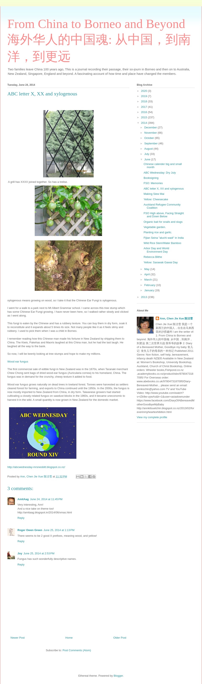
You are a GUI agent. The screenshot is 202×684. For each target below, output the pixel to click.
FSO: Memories (153, 183)
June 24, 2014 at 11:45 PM (46, 499)
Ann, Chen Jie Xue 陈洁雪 (176, 318)
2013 (144, 297)
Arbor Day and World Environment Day (156, 250)
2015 (144, 117)
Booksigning (151, 177)
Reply (20, 517)
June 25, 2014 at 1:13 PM (59, 530)
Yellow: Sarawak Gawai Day (161, 262)
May (147, 269)
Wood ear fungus (17, 361)
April (147, 274)
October (149, 138)
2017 (144, 106)
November (151, 132)
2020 (144, 90)
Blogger (118, 675)
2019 (144, 96)
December (151, 127)
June (147, 159)
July (147, 154)
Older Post (119, 637)
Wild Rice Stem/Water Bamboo (162, 243)
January (149, 290)
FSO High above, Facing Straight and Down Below (164, 215)
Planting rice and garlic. (158, 232)
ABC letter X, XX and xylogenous (164, 188)
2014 (144, 122)
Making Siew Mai (154, 193)
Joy (19, 553)
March (148, 279)
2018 (144, 101)
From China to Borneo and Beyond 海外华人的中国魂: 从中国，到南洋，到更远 (99, 40)
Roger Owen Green (29, 530)
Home (69, 637)
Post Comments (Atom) (76, 650)
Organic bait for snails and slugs (163, 221)
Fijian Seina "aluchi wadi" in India (164, 237)
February (150, 285)
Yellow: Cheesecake (156, 199)
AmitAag (23, 499)
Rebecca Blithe (153, 256)
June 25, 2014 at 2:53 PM (38, 553)
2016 (144, 112)
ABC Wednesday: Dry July (160, 172)
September (151, 143)
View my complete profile (152, 417)
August (149, 148)
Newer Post (18, 637)
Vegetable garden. (155, 227)
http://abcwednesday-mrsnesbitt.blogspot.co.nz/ (36, 467)
